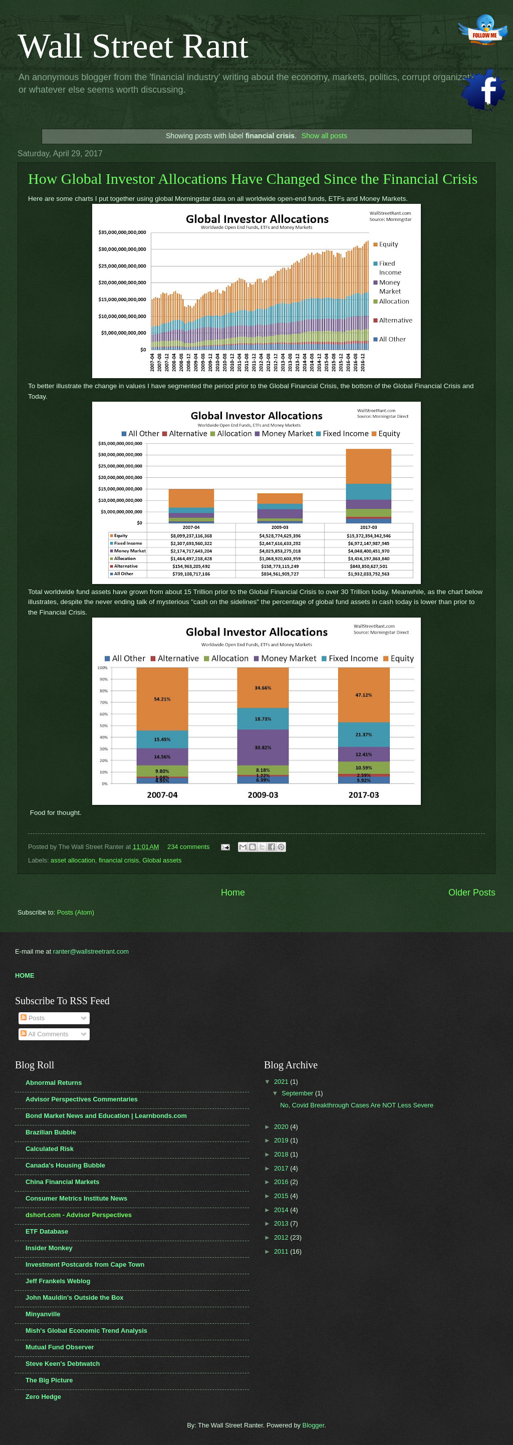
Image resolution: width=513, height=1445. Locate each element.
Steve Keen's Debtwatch (63, 1363)
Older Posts (471, 893)
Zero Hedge (43, 1396)
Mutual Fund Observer (60, 1347)
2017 (282, 1168)
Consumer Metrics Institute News (76, 1198)
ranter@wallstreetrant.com (91, 951)
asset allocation (73, 860)
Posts (33, 1018)
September (298, 1093)
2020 (282, 1126)
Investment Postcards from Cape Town (85, 1264)
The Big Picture (49, 1380)
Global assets (161, 860)
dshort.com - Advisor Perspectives (79, 1215)
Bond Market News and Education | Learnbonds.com (106, 1115)
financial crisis (119, 860)
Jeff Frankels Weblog (58, 1281)
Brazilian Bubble (51, 1132)
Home (233, 893)
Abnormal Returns (54, 1082)
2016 (282, 1182)
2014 (282, 1210)
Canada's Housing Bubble (65, 1165)
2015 (282, 1196)
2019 (282, 1140)
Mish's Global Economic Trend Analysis (86, 1330)
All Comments (44, 1034)
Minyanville (43, 1314)
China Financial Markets (62, 1182)
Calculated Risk (50, 1148)
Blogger (314, 1425)
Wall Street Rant (133, 46)
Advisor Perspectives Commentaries (82, 1099)
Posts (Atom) (75, 912)
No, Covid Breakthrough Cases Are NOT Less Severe (356, 1105)
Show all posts (324, 136)
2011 (282, 1251)
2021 (282, 1081)
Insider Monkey (49, 1248)
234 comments (188, 846)
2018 (282, 1154)
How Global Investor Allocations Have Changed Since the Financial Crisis (252, 178)
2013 (282, 1223)
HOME (25, 975)
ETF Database (47, 1231)
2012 (282, 1237)
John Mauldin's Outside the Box (74, 1297)
